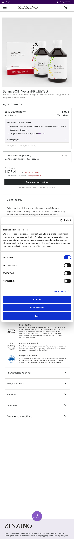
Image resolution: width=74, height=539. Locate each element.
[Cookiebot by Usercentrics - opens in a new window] (60, 221)
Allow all (37, 299)
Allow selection (37, 307)
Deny (37, 316)
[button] (37, 128)
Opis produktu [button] (15, 199)
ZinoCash (42, 133)
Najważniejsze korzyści (20, 372)
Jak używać (13, 405)
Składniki (12, 394)
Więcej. (32, 337)
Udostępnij (37, 515)
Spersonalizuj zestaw (37, 182)
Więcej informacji (17, 383)
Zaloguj (6, 2)
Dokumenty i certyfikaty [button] (20, 416)
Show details (60, 291)
